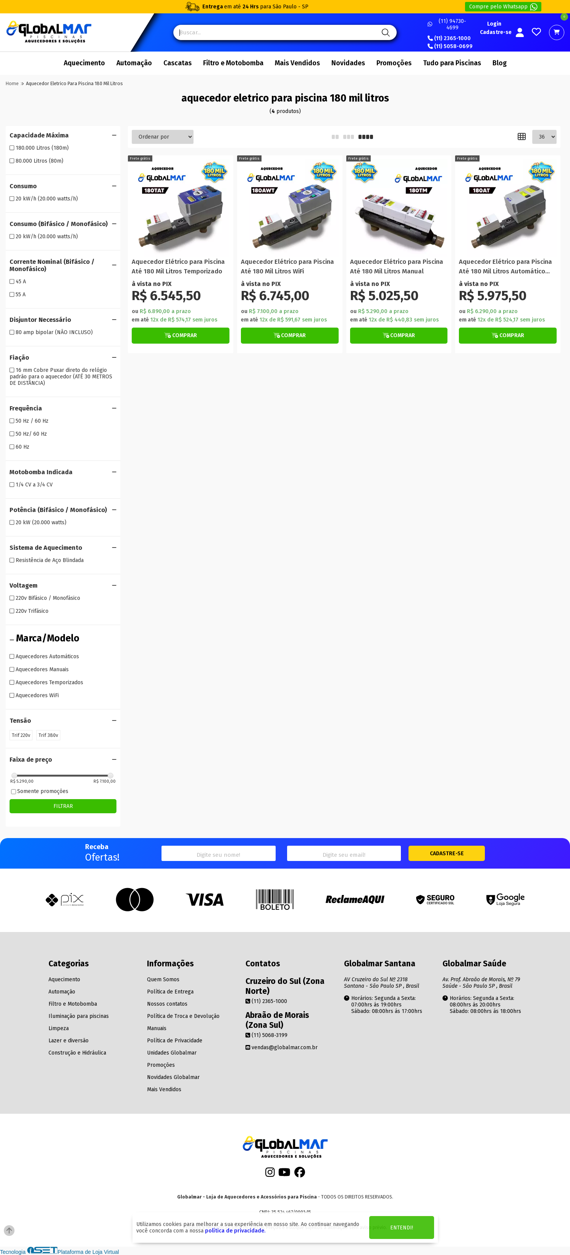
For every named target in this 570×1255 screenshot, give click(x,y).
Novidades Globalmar (173, 1077)
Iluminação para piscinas (78, 1016)
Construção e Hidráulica (77, 1053)
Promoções (394, 63)
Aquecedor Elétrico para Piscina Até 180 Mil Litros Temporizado (178, 266)
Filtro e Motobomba (233, 63)
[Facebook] (299, 1174)
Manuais (156, 1028)
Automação (134, 63)
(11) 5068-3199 (266, 1035)
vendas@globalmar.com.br (281, 1047)
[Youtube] (284, 1174)
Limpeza (58, 1028)
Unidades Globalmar (172, 1053)
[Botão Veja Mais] (180, 336)
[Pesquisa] (384, 32)
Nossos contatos (167, 1004)
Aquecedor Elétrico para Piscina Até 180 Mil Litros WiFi (287, 266)
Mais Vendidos (297, 63)
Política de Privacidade (174, 1040)
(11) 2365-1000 (449, 39)
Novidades (348, 63)
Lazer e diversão (68, 1040)
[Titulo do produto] (180, 208)
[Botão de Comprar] (180, 336)
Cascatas (177, 63)
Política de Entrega (170, 991)
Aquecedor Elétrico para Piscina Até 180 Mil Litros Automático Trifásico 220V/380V (505, 267)
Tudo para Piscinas (452, 63)
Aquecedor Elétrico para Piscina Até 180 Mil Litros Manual (396, 266)
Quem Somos (163, 979)
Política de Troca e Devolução (183, 1016)
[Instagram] (270, 1174)
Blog (499, 63)
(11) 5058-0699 (450, 47)
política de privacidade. (235, 1231)
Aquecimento (84, 63)
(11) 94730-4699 (447, 24)
